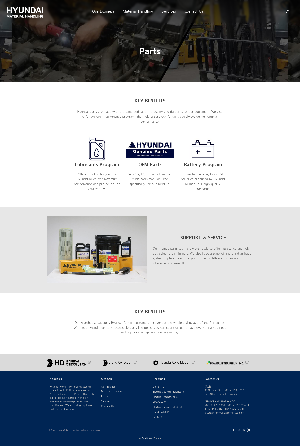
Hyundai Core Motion (174, 362)
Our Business (109, 386)
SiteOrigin (147, 438)
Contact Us (107, 406)
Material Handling (111, 391)
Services (106, 401)
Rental (104, 396)
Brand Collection (120, 362)
